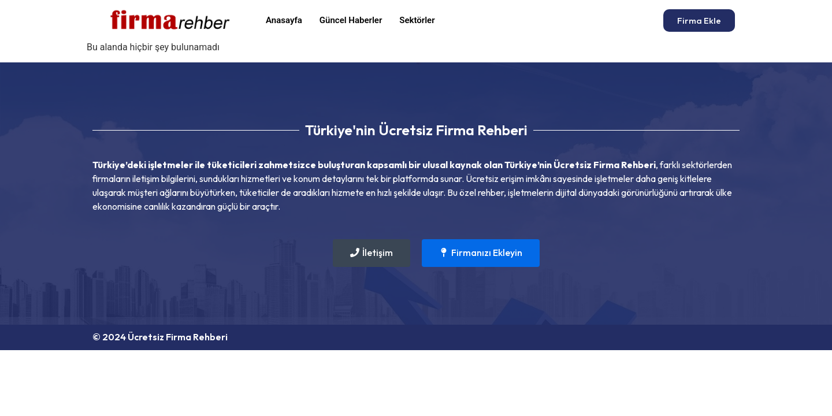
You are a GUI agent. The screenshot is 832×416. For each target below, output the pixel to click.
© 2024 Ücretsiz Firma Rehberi (160, 337)
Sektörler (416, 20)
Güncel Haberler (351, 20)
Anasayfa (284, 20)
